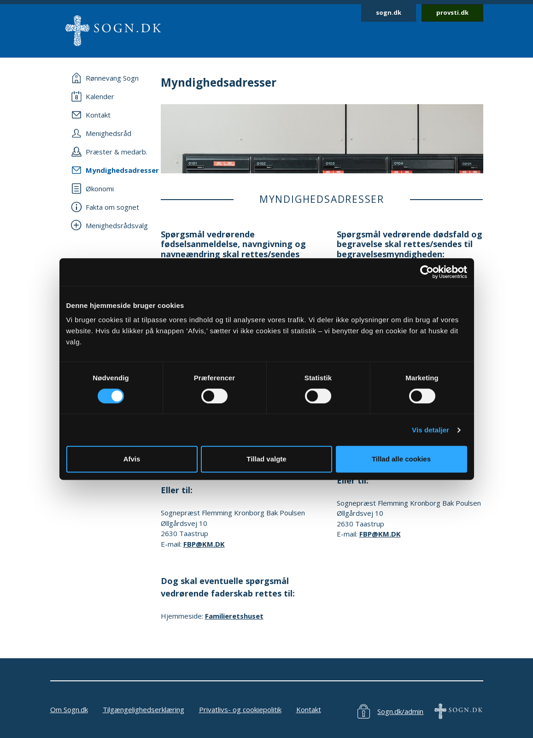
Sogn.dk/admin (400, 711)
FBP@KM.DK (204, 544)
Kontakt (308, 709)
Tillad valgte (266, 459)
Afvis (132, 459)
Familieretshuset (234, 615)
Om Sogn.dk (69, 709)
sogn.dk (388, 12)
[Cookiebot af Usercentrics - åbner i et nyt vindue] (427, 272)
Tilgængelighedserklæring (143, 709)
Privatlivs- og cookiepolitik (240, 709)
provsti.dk (452, 12)
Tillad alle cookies (401, 459)
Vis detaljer (430, 430)
